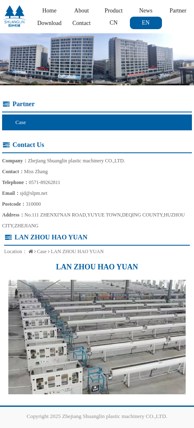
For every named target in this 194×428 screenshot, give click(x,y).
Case (20, 122)
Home (49, 10)
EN (146, 23)
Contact (81, 23)
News (145, 10)
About (81, 10)
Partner (177, 10)
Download (49, 23)
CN (113, 23)
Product (113, 10)
